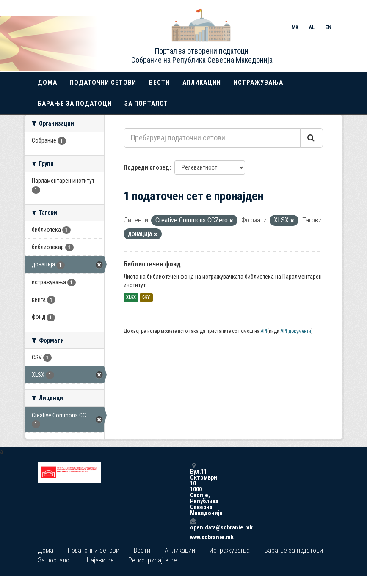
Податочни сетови (103, 82)
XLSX (131, 297)
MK (295, 27)
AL (312, 27)
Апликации (201, 82)
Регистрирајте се (152, 560)
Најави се (100, 560)
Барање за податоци (75, 103)
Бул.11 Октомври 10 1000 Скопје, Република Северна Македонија (193, 489)
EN (328, 27)
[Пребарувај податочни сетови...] (212, 138)
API (264, 331)
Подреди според (146, 167)
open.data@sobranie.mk (193, 524)
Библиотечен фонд (152, 264)
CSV (146, 297)
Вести (159, 82)
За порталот (146, 103)
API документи (296, 331)
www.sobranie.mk (193, 537)
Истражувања (258, 82)
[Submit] (311, 138)
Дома (47, 82)
